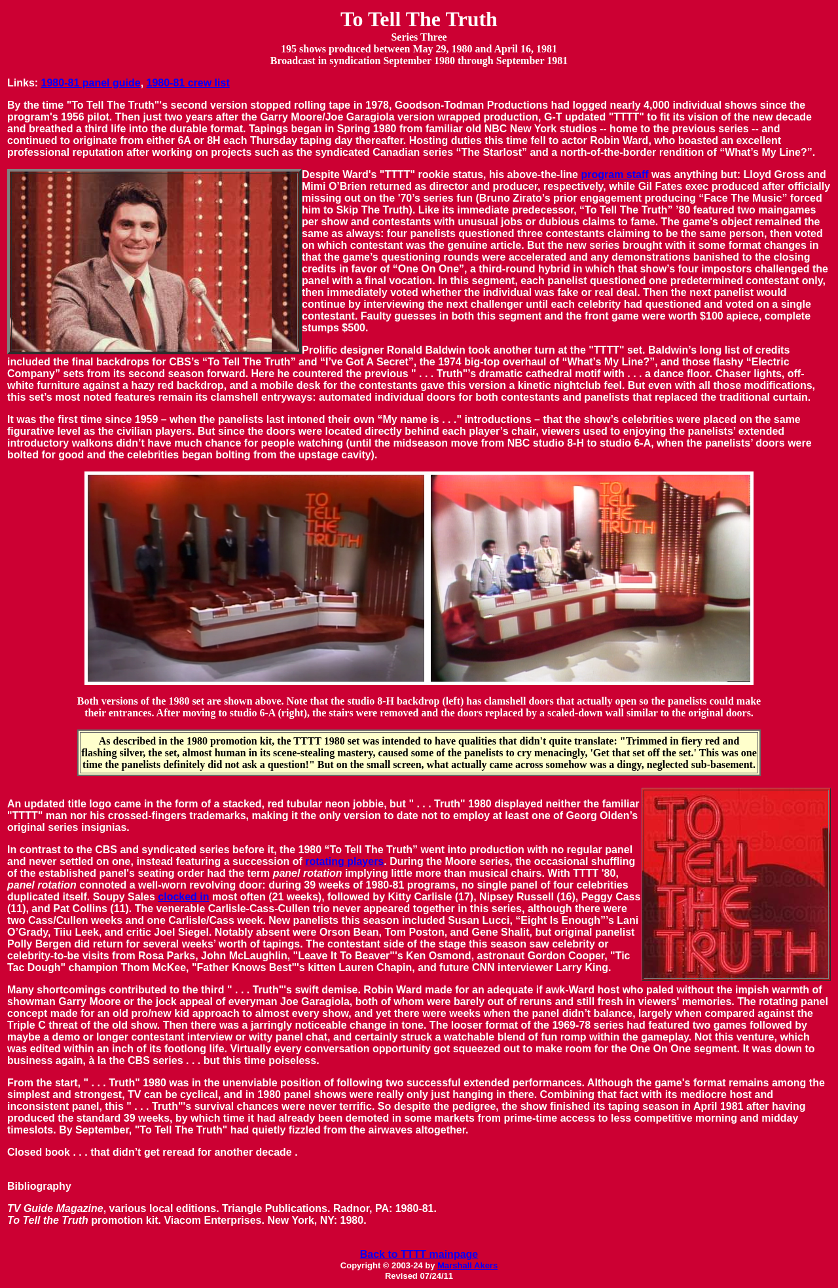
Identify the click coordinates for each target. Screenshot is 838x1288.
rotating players (344, 861)
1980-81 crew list (188, 82)
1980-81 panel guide (91, 82)
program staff (614, 174)
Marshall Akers (467, 1265)
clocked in (183, 896)
